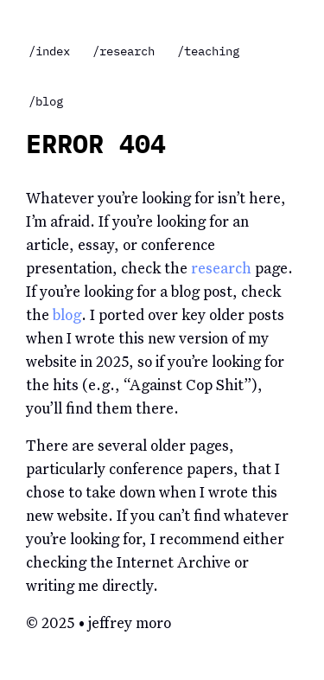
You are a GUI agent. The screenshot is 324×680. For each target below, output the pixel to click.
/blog (46, 101)
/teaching (208, 51)
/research (123, 51)
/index (49, 51)
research (221, 269)
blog (67, 316)
